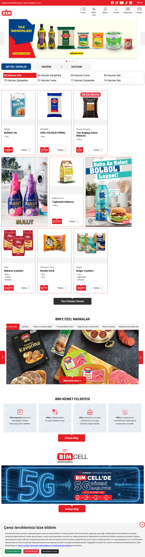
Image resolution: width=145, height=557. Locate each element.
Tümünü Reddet (31, 551)
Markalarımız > (72, 380)
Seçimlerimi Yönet (50, 551)
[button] (66, 61)
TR (138, 3)
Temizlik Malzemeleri (64, 327)
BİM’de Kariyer (16, 3)
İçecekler (25, 327)
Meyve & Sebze (109, 327)
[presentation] (2, 357)
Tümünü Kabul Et (13, 551)
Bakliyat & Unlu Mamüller (129, 327)
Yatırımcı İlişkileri (29, 3)
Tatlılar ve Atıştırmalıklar (42, 327)
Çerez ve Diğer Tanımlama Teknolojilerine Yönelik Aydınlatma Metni (44, 546)
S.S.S (39, 3)
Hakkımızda (6, 3)
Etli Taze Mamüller (10, 327)
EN (141, 3)
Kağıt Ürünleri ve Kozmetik (88, 327)
